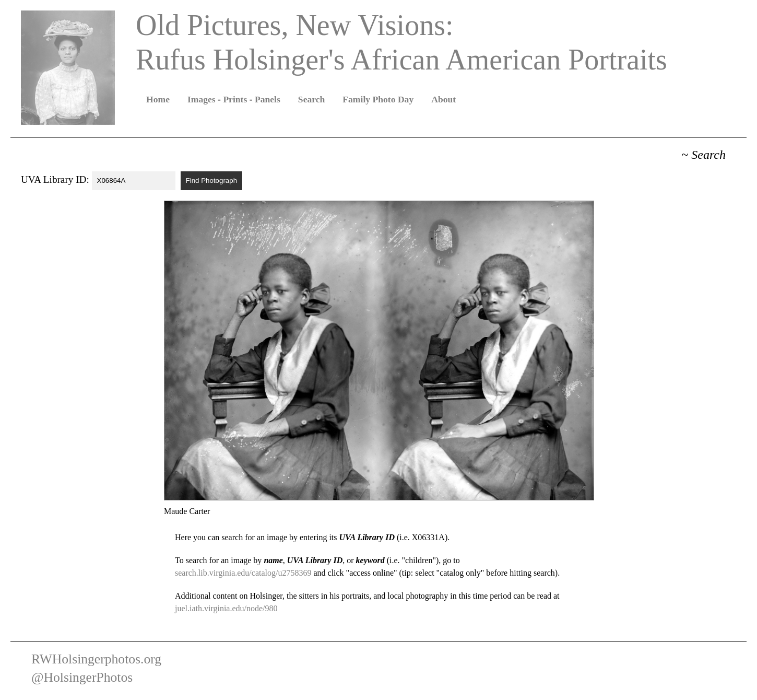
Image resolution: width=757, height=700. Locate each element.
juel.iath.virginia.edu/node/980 (226, 608)
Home (158, 99)
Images (201, 99)
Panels (267, 99)
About (443, 99)
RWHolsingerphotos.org (96, 659)
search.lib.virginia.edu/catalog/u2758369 (243, 572)
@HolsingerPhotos (82, 677)
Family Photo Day (377, 99)
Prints (235, 99)
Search (311, 99)
